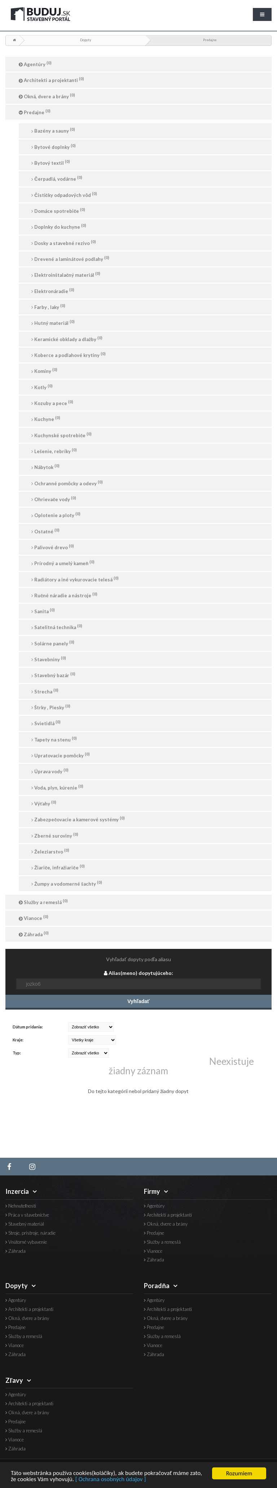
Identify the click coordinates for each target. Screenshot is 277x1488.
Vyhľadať (138, 1001)
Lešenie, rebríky (54, 450)
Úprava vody (50, 770)
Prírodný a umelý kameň (62, 562)
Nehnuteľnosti (20, 1206)
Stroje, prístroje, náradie (30, 1233)
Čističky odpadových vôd (64, 194)
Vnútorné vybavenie (26, 1242)
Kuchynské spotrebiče (61, 434)
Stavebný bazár (53, 674)
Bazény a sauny (53, 130)
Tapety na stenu (54, 739)
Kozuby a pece (52, 402)
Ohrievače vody (53, 498)
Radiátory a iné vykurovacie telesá (75, 579)
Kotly (42, 386)
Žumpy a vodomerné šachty (66, 883)
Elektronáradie (52, 290)
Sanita (43, 610)
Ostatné (45, 531)
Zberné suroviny (54, 835)
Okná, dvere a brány (47, 96)
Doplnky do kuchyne (58, 226)
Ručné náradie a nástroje (64, 595)
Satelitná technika (56, 626)
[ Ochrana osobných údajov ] (111, 1480)
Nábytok (45, 466)
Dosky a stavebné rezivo (63, 242)
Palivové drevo (52, 546)
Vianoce (33, 917)
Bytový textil (50, 162)
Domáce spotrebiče (58, 210)
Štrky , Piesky (50, 707)
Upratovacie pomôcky (60, 755)
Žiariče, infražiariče (57, 867)
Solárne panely (52, 643)
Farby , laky (48, 306)
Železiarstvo (50, 851)
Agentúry (35, 63)
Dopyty (85, 40)
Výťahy (43, 803)
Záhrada (34, 933)
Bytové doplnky (53, 146)
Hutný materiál (53, 322)
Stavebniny (48, 658)
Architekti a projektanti (51, 79)
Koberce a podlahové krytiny (68, 354)
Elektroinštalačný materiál (65, 274)
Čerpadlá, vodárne (56, 178)
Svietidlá (46, 722)
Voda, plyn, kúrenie (57, 787)
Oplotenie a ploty (55, 514)
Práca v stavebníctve (27, 1215)
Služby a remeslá (43, 901)
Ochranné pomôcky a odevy (67, 482)
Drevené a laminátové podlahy (70, 258)
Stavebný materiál (24, 1224)
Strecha (44, 691)
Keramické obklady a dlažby (66, 338)
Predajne (210, 40)
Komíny (44, 370)
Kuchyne (45, 418)
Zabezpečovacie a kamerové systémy (78, 819)
